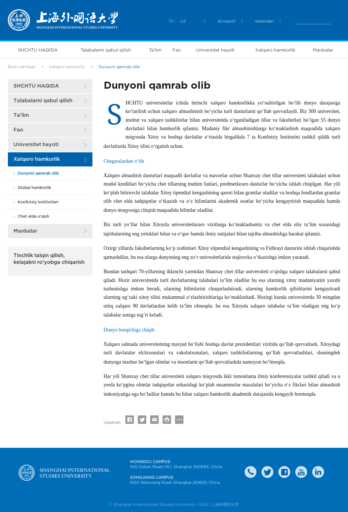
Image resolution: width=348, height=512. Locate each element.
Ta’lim (155, 49)
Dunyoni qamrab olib (38, 173)
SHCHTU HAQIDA (38, 49)
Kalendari (264, 21)
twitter (267, 472)
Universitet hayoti (215, 49)
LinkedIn (318, 472)
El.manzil (227, 21)
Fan (176, 49)
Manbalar (323, 49)
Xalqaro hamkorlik (275, 49)
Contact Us (250, 472)
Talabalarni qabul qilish (106, 49)
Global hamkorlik (34, 188)
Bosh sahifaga (21, 66)
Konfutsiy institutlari (38, 202)
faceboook (284, 472)
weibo (301, 472)
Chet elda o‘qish (33, 216)
